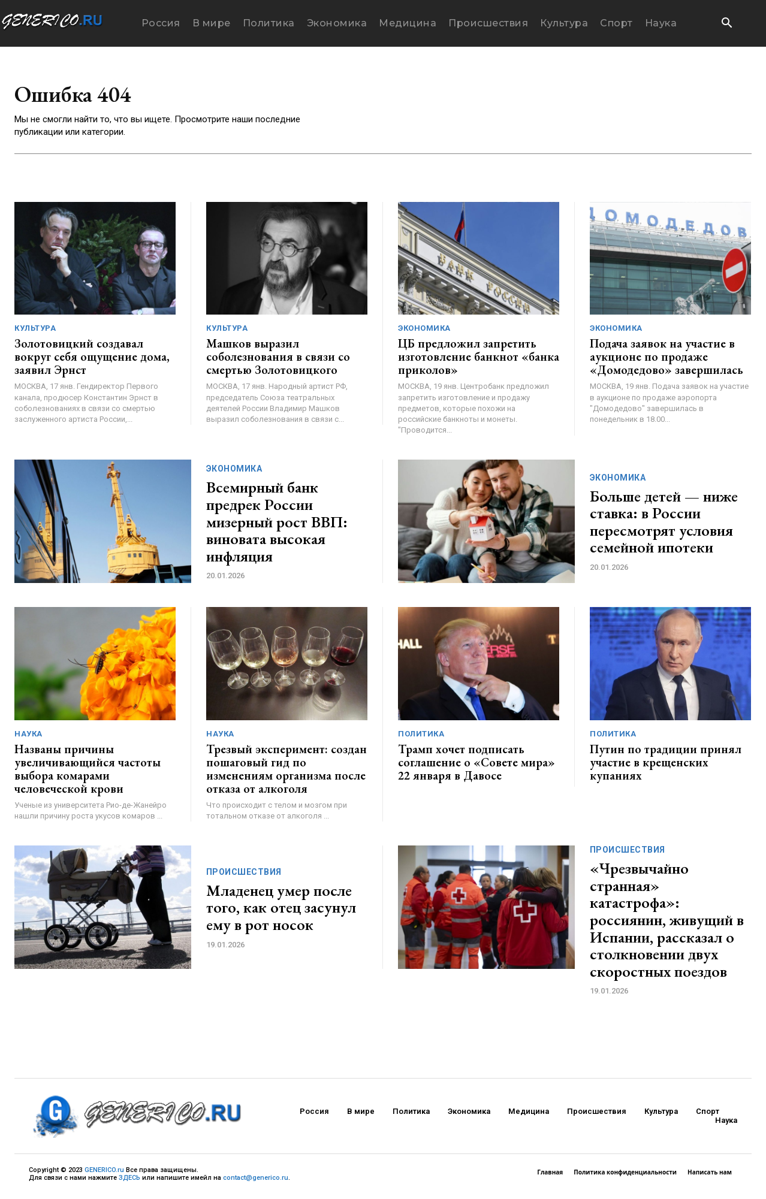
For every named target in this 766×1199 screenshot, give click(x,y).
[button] (726, 24)
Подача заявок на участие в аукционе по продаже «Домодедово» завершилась (666, 359)
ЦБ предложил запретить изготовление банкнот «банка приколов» (478, 359)
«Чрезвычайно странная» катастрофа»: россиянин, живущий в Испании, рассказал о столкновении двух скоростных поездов (667, 922)
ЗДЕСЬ (129, 1181)
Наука (28, 737)
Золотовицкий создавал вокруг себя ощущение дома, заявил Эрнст (92, 359)
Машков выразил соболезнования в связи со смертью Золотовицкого (278, 359)
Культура (35, 331)
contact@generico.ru (255, 1181)
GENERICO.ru (104, 1172)
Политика (421, 737)
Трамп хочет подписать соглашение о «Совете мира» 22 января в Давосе (476, 765)
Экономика (424, 331)
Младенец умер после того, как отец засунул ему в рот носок (281, 910)
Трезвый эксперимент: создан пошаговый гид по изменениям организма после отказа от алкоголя (286, 771)
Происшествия (244, 875)
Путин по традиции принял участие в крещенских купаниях (665, 765)
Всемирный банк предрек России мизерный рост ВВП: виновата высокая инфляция (277, 524)
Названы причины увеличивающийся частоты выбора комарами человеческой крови (87, 771)
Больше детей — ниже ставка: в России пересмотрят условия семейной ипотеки (664, 525)
